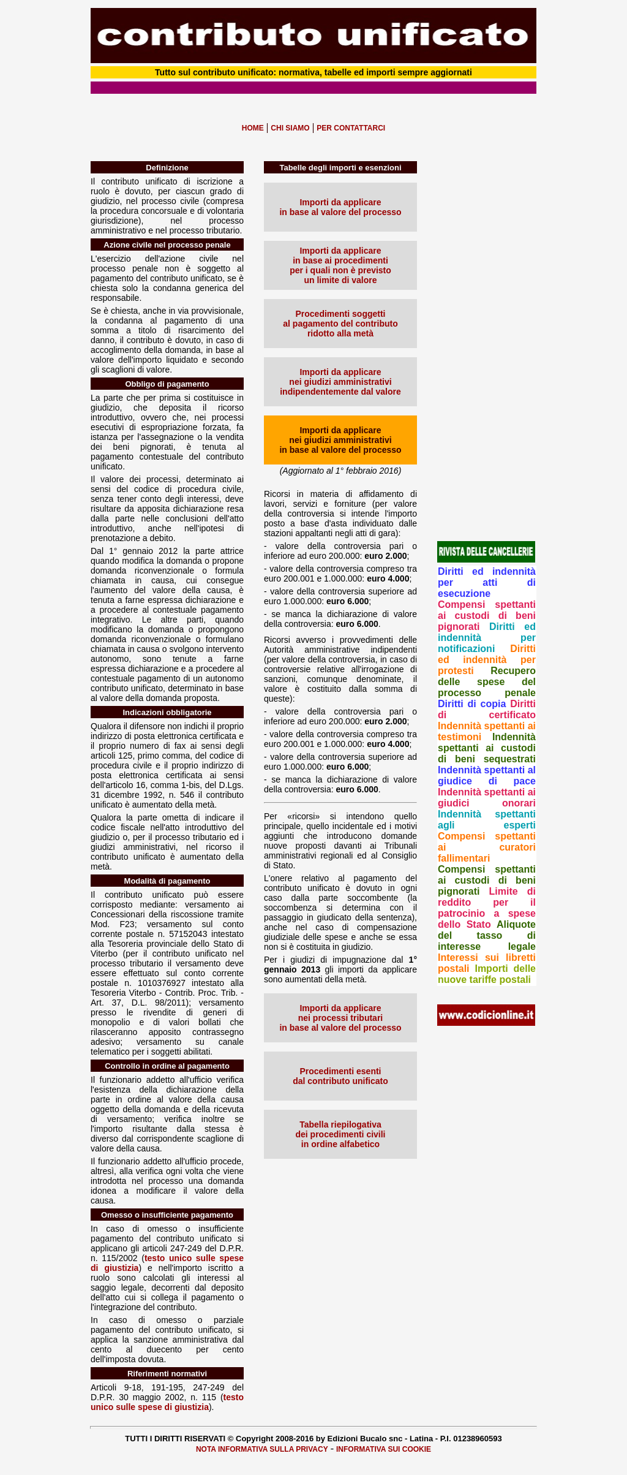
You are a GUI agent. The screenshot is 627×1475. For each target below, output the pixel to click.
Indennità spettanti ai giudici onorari (487, 797)
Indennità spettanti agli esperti (487, 819)
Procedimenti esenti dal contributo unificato (340, 1076)
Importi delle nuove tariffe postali (487, 974)
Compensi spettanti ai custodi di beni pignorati (487, 615)
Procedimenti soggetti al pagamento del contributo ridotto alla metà (340, 323)
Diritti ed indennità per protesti (487, 659)
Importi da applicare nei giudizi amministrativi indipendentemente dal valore (340, 381)
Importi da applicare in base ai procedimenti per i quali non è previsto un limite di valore (340, 265)
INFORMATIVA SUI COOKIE (383, 1449)
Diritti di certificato (487, 709)
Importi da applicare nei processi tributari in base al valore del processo (340, 1018)
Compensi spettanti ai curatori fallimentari (487, 847)
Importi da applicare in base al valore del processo (340, 207)
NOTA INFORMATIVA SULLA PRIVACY (262, 1449)
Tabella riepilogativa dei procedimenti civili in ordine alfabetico (340, 1134)
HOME (253, 128)
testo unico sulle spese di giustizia (167, 1402)
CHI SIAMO (290, 128)
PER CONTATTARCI (351, 128)
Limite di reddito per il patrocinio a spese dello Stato (487, 908)
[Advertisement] (487, 345)
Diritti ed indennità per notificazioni (487, 637)
